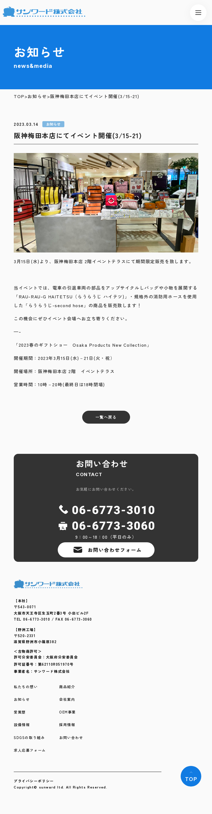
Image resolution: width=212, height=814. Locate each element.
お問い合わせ (71, 737)
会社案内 (67, 699)
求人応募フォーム (30, 750)
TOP (19, 96)
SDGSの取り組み (29, 737)
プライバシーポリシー (34, 781)
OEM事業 (67, 712)
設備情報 (22, 725)
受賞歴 (20, 712)
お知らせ (37, 96)
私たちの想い (26, 687)
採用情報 (67, 725)
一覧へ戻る (106, 417)
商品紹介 (67, 687)
